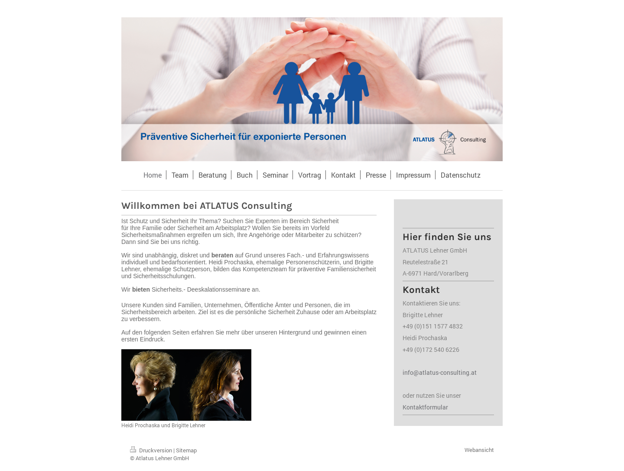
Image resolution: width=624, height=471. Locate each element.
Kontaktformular (425, 407)
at (474, 372)
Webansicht (479, 449)
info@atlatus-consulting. (437, 372)
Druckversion (151, 450)
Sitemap (186, 450)
